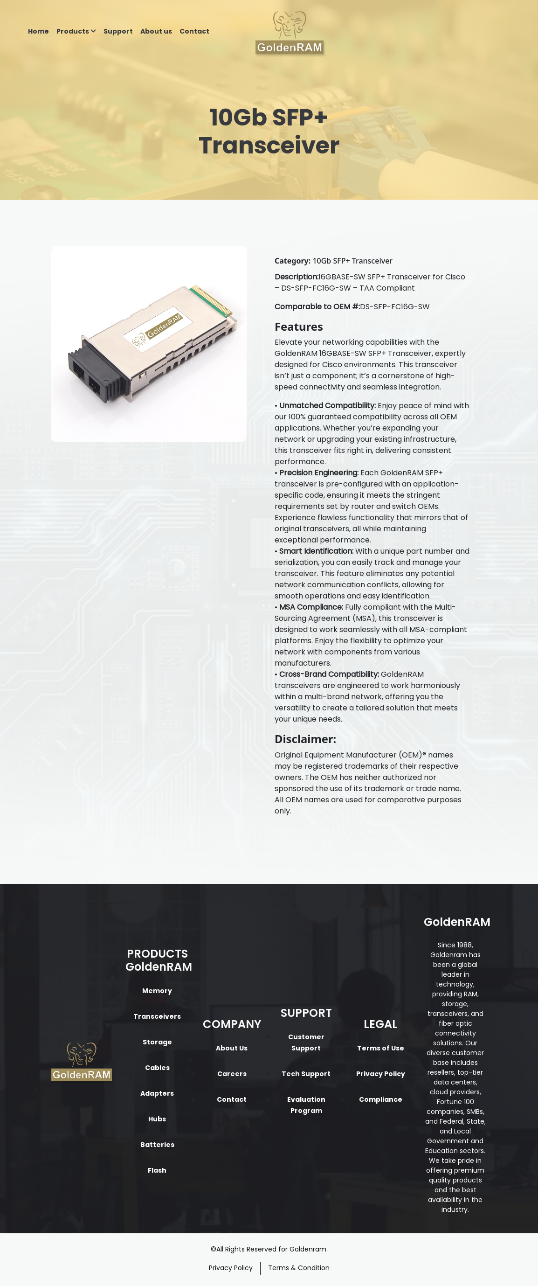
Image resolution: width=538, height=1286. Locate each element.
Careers (232, 1073)
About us (156, 31)
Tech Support (306, 1073)
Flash (157, 1170)
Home (38, 31)
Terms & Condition (299, 1267)
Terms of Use (380, 1048)
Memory (157, 990)
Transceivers (157, 1016)
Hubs (157, 1119)
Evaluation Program (306, 1105)
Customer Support (306, 1042)
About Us (232, 1048)
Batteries (157, 1144)
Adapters (157, 1093)
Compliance (380, 1099)
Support (118, 31)
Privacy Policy (380, 1073)
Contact (194, 31)
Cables (157, 1067)
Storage (157, 1042)
